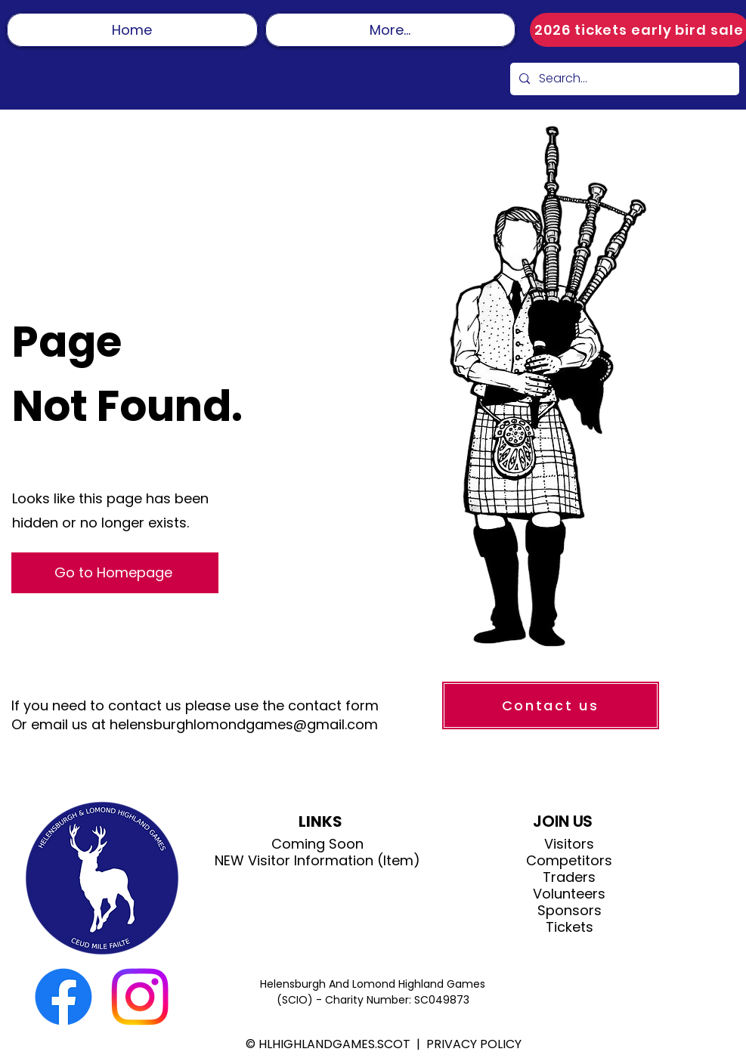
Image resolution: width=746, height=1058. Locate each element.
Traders (569, 877)
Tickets (569, 927)
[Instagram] (140, 997)
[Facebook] (63, 997)
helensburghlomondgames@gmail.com (244, 724)
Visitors (569, 844)
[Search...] (623, 79)
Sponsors (569, 910)
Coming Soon (317, 844)
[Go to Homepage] (114, 572)
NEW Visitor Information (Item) (317, 860)
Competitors (569, 860)
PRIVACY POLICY (474, 1044)
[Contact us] (550, 705)
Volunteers (569, 894)
